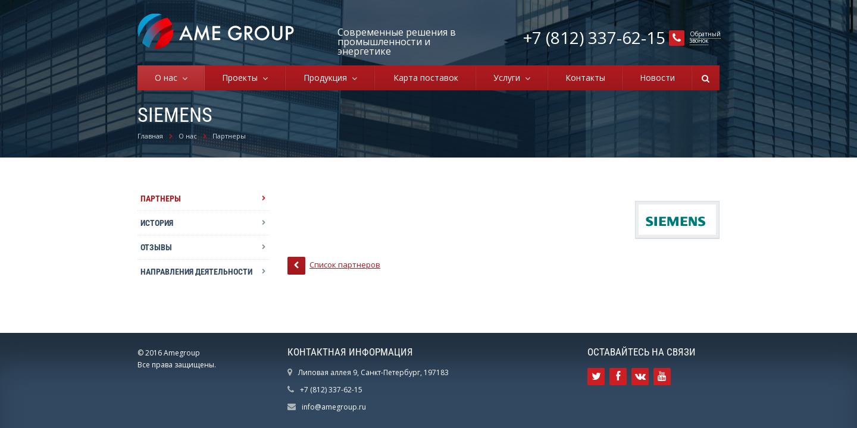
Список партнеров (333, 266)
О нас (168, 77)
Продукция (328, 77)
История (156, 223)
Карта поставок (425, 77)
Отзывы (156, 247)
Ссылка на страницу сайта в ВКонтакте (640, 377)
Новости (657, 77)
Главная (150, 135)
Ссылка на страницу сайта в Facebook (618, 377)
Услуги (509, 77)
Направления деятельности (196, 271)
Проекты (242, 77)
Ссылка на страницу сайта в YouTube (662, 377)
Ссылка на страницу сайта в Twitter (596, 377)
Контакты (585, 77)
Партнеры (229, 135)
